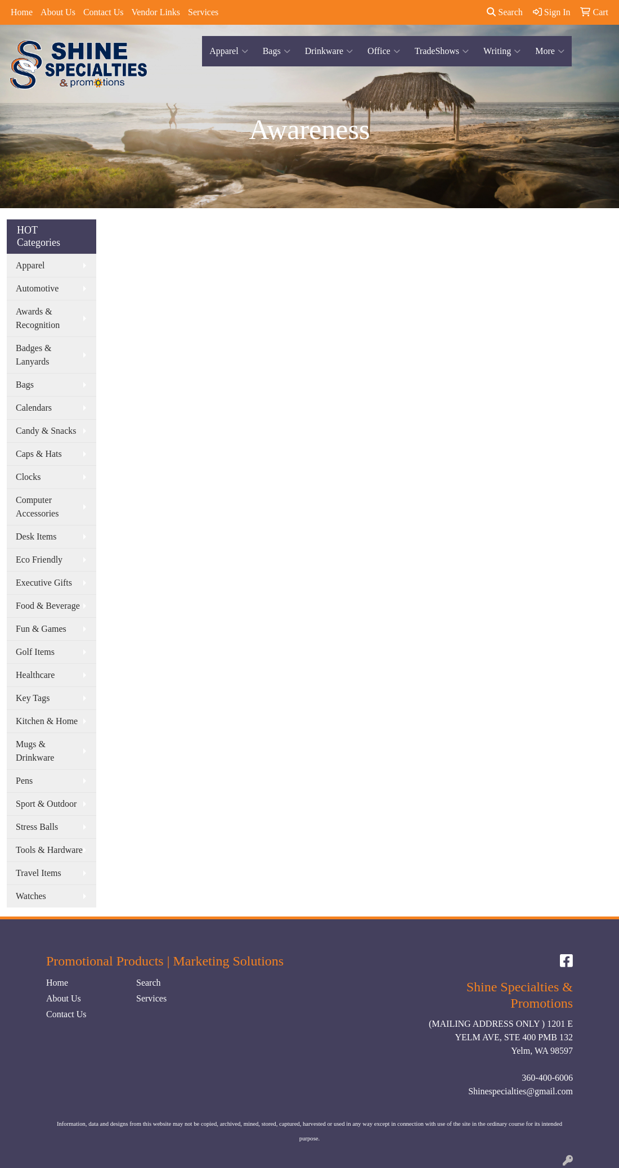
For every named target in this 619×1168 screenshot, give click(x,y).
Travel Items (38, 873)
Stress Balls (37, 827)
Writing (502, 51)
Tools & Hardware (49, 850)
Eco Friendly (39, 559)
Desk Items (36, 536)
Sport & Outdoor (46, 803)
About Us (58, 12)
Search (505, 12)
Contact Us (103, 12)
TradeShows (442, 51)
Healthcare (35, 675)
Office (383, 51)
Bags (276, 51)
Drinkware (329, 51)
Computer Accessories (37, 506)
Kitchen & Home (47, 721)
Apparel (228, 51)
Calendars (34, 407)
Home (22, 12)
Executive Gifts (44, 582)
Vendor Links (155, 12)
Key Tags (33, 698)
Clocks (28, 477)
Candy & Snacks (46, 430)
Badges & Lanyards (34, 354)
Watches (31, 896)
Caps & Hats (39, 454)
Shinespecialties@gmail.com (520, 1091)
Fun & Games (41, 629)
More (549, 51)
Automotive (37, 288)
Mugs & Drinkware (35, 750)
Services (203, 12)
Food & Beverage (48, 605)
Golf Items (35, 652)
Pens (24, 780)
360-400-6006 (547, 1077)
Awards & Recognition (38, 318)
